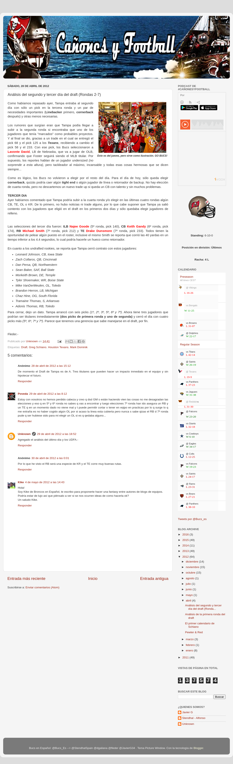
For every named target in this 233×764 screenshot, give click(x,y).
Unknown (24, 434)
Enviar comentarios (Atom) (43, 587)
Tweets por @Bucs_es (192, 519)
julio (189, 583)
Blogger (198, 748)
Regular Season (190, 344)
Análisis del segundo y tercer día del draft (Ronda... (203, 607)
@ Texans (191, 371)
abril (189, 600)
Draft (24, 347)
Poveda (23, 393)
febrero (191, 645)
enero (190, 650)
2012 (186, 556)
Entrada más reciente (26, 578)
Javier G (187, 712)
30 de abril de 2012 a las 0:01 (50, 458)
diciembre (192, 561)
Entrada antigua (154, 578)
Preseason (186, 276)
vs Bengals (191, 305)
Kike (21, 482)
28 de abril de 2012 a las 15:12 (51, 365)
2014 (186, 545)
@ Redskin (192, 401)
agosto (190, 578)
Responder (25, 381)
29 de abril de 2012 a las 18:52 (56, 434)
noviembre (193, 567)
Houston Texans (58, 347)
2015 (186, 540)
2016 (186, 534)
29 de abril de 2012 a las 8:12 (48, 393)
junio (189, 589)
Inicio (92, 578)
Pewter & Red (194, 632)
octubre (191, 572)
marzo (190, 639)
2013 (186, 551)
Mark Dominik (79, 347)
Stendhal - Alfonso (193, 718)
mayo (190, 595)
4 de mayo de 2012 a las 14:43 (44, 482)
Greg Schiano (38, 347)
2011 (186, 657)
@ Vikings (191, 287)
